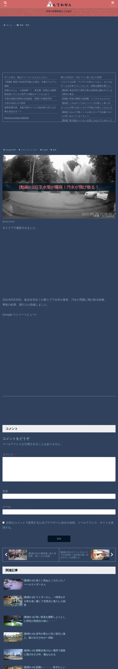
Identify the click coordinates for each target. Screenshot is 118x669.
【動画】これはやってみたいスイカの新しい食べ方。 (86, 103)
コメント (9, 454)
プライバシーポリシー (56, 659)
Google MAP (9, 150)
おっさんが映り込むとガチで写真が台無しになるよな (86, 107)
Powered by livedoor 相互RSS (16, 118)
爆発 (53, 150)
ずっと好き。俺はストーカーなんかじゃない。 (26, 77)
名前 (5, 492)
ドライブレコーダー (28, 150)
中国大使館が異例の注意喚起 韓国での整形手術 (28, 98)
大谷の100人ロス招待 (14, 103)
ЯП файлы (107, 216)
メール (6, 508)
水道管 (44, 150)
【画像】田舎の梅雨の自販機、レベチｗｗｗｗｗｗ (85, 98)
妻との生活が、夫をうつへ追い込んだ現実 (81, 77)
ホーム (39, 659)
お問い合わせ (75, 659)
